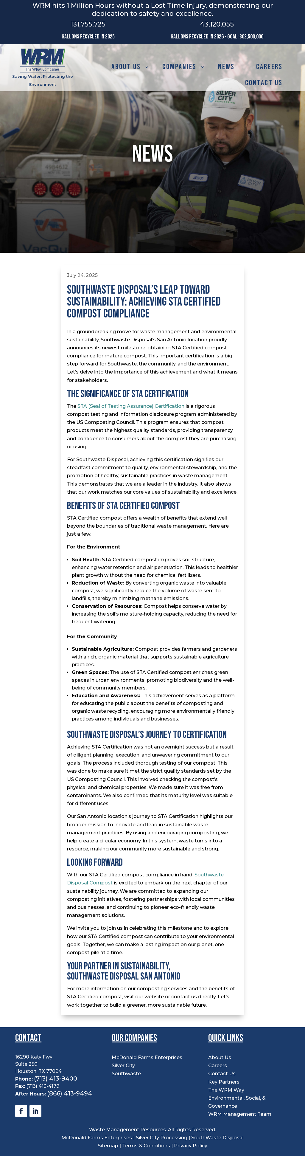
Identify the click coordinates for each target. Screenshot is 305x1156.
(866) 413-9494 (69, 1093)
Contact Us (264, 83)
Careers (269, 67)
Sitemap (108, 1146)
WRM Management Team (239, 1114)
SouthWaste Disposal (217, 1137)
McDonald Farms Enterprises (147, 1057)
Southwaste (126, 1073)
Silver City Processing (161, 1137)
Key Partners (223, 1082)
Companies (179, 67)
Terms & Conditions (146, 1146)
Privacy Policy (190, 1146)
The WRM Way (226, 1090)
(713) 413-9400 (55, 1078)
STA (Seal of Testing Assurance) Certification (130, 406)
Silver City (123, 1065)
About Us (126, 67)
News (226, 67)
